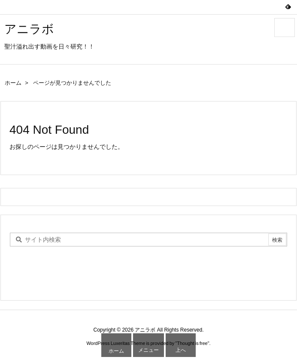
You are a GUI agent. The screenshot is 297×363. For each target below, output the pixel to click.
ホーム (13, 83)
